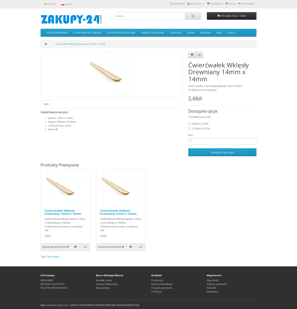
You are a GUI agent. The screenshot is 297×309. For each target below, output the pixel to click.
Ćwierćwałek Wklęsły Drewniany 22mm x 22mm (118, 212)
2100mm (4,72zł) (199, 128)
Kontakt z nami (104, 280)
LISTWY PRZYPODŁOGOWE (121, 32)
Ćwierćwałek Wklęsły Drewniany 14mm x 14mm (80, 44)
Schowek (211, 287)
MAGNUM (205, 32)
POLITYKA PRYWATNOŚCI (54, 287)
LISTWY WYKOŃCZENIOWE (87, 32)
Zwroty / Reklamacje (107, 284)
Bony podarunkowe (162, 284)
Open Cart (62, 305)
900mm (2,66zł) (198, 123)
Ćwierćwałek (52, 256)
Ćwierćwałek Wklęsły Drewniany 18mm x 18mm (63, 212)
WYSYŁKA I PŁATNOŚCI (52, 284)
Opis (46, 104)
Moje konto (213, 280)
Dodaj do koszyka (222, 152)
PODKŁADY (176, 32)
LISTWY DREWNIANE (56, 32)
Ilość (190, 135)
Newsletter (212, 291)
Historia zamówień (217, 284)
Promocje (156, 291)
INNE (219, 32)
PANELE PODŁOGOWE (152, 32)
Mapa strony (102, 287)
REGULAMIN (47, 280)
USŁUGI (231, 32)
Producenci (157, 280)
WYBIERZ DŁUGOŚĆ (200, 117)
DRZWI (191, 32)
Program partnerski (161, 287)
